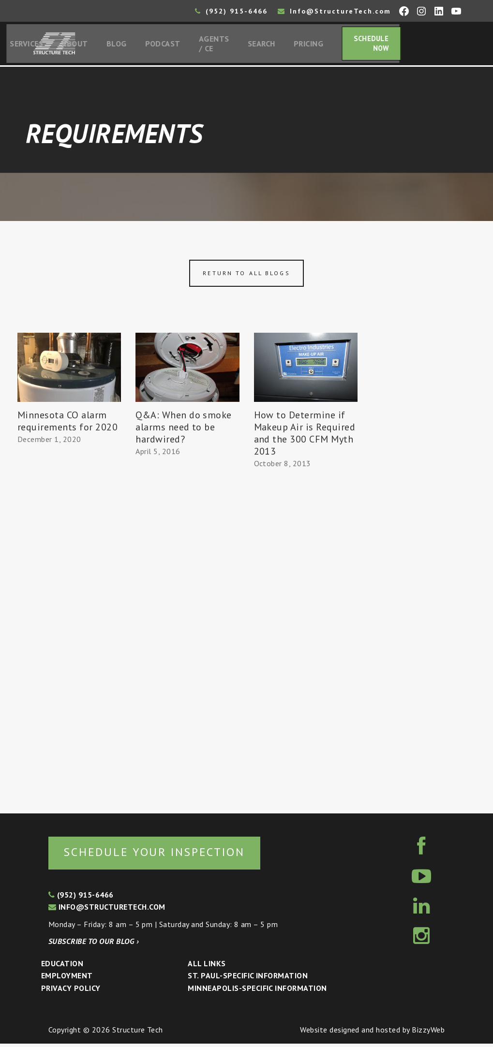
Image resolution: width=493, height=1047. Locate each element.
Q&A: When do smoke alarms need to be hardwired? (183, 429)
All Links (206, 966)
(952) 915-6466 (231, 11)
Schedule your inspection (162, 854)
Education (62, 966)
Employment (67, 979)
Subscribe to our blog (93, 944)
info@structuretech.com (106, 909)
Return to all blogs (246, 275)
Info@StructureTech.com (334, 11)
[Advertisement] (69, 627)
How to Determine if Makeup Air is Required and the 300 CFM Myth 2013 (305, 435)
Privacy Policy (71, 991)
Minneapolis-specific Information (257, 991)
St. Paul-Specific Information (248, 979)
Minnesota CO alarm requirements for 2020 (67, 423)
